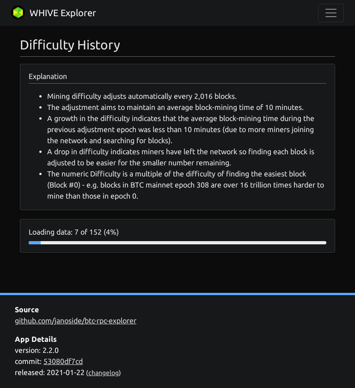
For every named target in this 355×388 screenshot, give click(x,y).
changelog (103, 372)
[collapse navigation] (331, 13)
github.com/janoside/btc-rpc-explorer (75, 320)
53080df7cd (63, 361)
